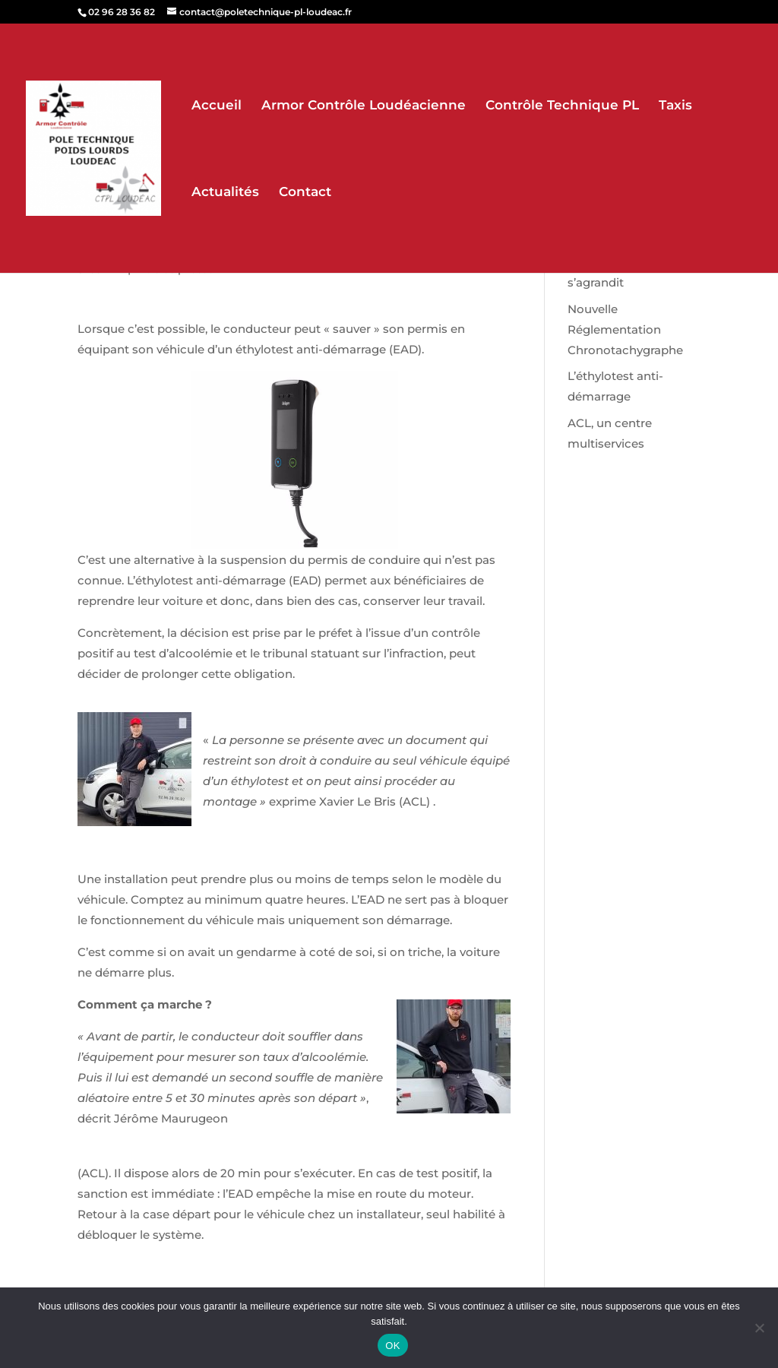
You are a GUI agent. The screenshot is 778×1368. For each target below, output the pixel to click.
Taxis (675, 106)
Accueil (216, 106)
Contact (305, 192)
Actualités (225, 192)
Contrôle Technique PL (562, 106)
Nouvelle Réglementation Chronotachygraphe (625, 329)
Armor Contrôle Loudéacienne (363, 106)
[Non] (759, 1327)
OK (392, 1345)
